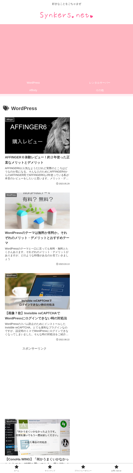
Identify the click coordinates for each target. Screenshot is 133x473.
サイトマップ (67, 455)
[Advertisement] (66, 50)
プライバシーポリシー (110, 455)
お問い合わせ (67, 460)
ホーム (23, 455)
